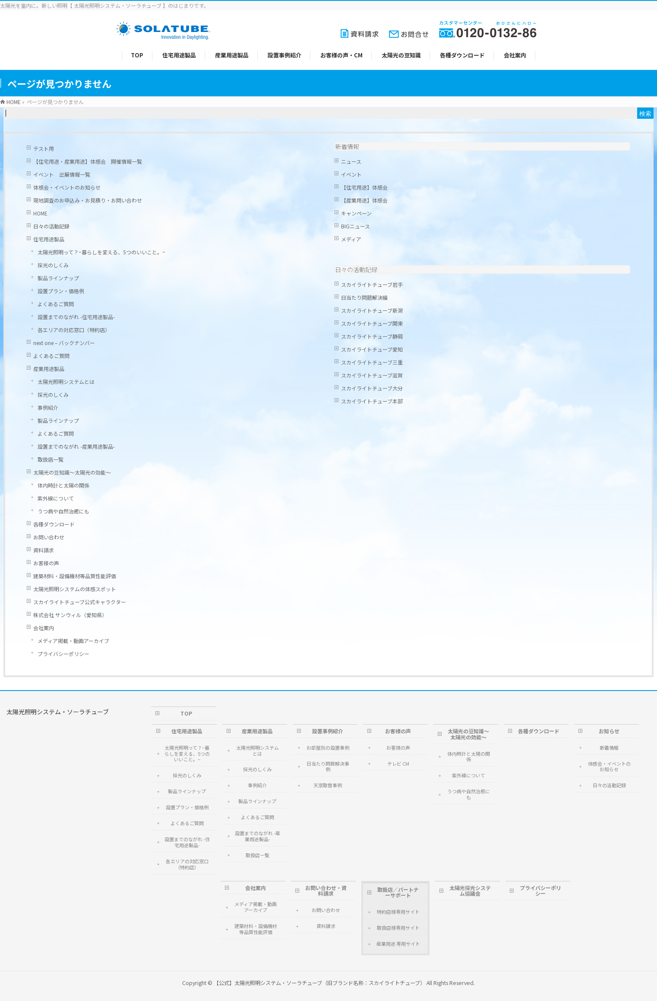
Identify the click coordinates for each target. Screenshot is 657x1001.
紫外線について (56, 498)
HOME (40, 213)
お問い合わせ (48, 537)
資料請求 (43, 550)
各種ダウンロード (54, 524)
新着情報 (347, 146)
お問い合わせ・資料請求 (326, 890)
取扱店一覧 (50, 459)
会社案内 (43, 627)
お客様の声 (46, 563)
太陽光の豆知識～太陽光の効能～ (72, 472)
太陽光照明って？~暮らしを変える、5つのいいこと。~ (101, 252)
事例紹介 (48, 407)
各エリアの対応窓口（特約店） (74, 329)
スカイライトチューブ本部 (372, 401)
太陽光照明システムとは (66, 381)
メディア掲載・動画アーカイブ (73, 640)
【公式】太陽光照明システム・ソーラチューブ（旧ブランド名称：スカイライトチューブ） (319, 983)
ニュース (351, 161)
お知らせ (609, 731)
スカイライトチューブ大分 (372, 388)
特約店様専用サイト (398, 911)
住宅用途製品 (48, 239)
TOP (186, 713)
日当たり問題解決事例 (327, 766)
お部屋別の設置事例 (327, 747)
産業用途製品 (48, 368)
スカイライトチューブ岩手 (372, 284)
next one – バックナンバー (64, 342)
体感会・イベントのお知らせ (67, 187)
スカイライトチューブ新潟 (372, 310)
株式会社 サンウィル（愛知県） (70, 614)
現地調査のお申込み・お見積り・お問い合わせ (87, 200)
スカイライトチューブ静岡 (372, 336)
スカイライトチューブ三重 (372, 362)
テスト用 (43, 148)
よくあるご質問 (56, 303)
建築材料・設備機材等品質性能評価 (74, 576)
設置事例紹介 (327, 731)
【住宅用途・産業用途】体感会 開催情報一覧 (87, 161)
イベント (351, 174)
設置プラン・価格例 (61, 291)
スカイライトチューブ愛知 (372, 349)
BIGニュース (355, 226)
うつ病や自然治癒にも (63, 511)
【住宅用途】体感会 (364, 187)
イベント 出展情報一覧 (61, 174)
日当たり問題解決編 (364, 297)
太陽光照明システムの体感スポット (74, 588)
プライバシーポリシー (63, 653)
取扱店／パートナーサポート (398, 892)
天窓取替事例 (327, 785)
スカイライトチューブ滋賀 (372, 375)
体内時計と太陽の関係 (63, 485)
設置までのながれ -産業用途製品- (76, 446)
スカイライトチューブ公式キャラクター (79, 601)
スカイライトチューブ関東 (372, 323)
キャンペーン (356, 213)
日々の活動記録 (51, 226)
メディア (351, 239)
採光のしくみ (53, 265)
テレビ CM (398, 763)
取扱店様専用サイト (398, 927)
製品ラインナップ (58, 278)
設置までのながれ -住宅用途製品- (76, 316)
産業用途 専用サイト (398, 943)
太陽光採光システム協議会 (470, 890)
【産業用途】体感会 (364, 200)
